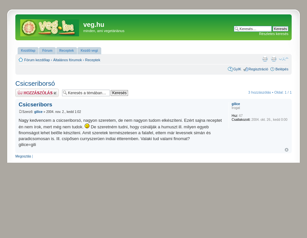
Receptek (92, 60)
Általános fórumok (67, 60)
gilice (38, 112)
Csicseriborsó (35, 83)
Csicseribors (35, 104)
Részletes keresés (273, 34)
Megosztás (23, 156)
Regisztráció (258, 69)
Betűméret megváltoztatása (283, 59)
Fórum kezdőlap (37, 60)
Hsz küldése (37, 93)
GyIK (237, 69)
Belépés (281, 69)
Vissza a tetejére (286, 150)
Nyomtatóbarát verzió (273, 59)
